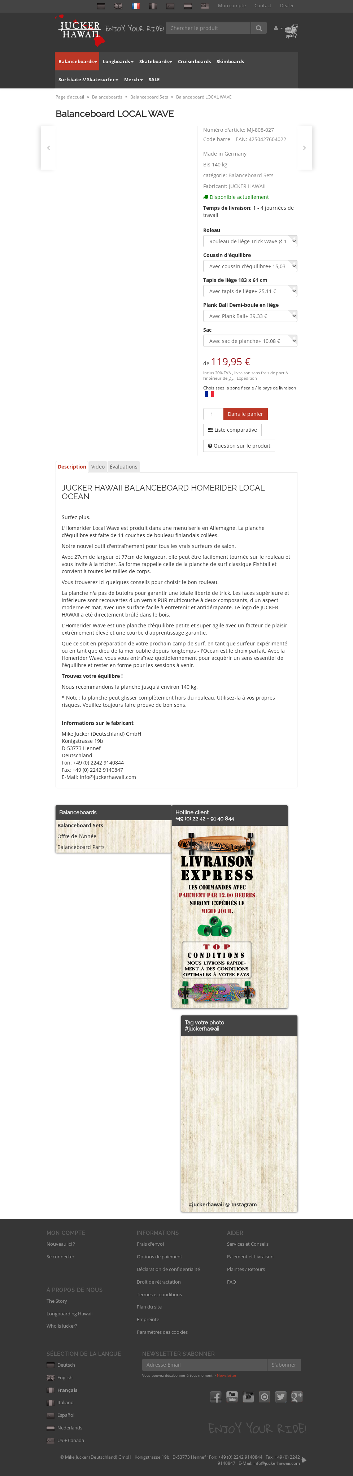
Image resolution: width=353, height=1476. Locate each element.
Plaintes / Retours (246, 1269)
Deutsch (61, 1365)
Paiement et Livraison (250, 1256)
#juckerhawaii (202, 1029)
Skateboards (155, 61)
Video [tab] (98, 466)
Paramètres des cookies (162, 1332)
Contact (262, 6)
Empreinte (148, 1319)
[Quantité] (213, 414)
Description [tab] (72, 466)
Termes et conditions (159, 1294)
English (60, 1377)
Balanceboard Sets (251, 175)
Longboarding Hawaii (69, 1313)
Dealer (287, 6)
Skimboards (230, 61)
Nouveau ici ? (61, 1244)
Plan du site (149, 1306)
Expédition (247, 378)
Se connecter (60, 1256)
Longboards (118, 61)
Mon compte (232, 6)
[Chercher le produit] (208, 28)
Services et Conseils (248, 1244)
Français (62, 1390)
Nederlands (64, 1427)
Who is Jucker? (62, 1326)
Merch (133, 79)
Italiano (60, 1402)
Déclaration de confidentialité (168, 1269)
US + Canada (65, 1440)
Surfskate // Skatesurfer (88, 79)
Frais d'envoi (150, 1244)
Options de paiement (159, 1256)
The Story (57, 1301)
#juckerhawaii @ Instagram (223, 1204)
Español (60, 1415)
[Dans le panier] (245, 414)
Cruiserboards (194, 61)
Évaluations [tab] (124, 466)
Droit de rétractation (159, 1282)
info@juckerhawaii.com (276, 1463)
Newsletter (226, 1375)
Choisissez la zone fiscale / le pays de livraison (249, 388)
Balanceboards (77, 61)
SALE (154, 79)
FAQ (231, 1282)
